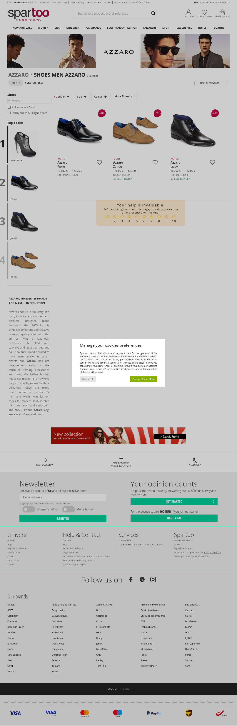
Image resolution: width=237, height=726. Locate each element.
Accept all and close (144, 379)
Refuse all (87, 379)
